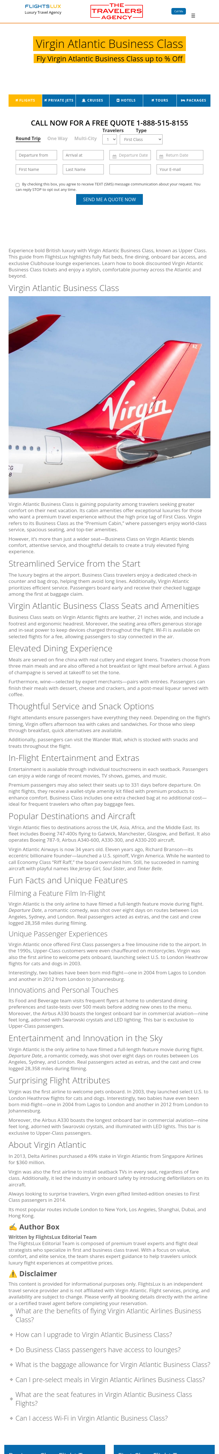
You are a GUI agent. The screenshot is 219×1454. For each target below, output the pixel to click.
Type (141, 130)
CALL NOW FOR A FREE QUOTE (109, 123)
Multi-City (85, 138)
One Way (57, 138)
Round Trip (28, 138)
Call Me (178, 11)
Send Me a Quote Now (109, 199)
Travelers (111, 130)
